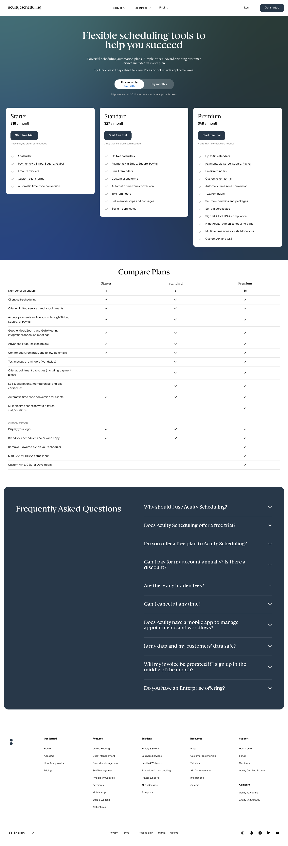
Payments (98, 785)
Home (47, 749)
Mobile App (99, 792)
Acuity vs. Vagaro (248, 793)
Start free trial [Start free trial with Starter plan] (24, 135)
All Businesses (150, 785)
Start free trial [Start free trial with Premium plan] (212, 135)
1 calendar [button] (24, 156)
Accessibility (146, 833)
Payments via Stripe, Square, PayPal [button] (41, 164)
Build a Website (101, 800)
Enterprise (147, 792)
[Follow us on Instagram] (243, 833)
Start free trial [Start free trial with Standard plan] (118, 135)
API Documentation (201, 771)
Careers (194, 785)
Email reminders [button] (28, 171)
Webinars (244, 763)
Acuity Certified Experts (252, 771)
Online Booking (101, 749)
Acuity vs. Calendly (249, 800)
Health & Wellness (152, 763)
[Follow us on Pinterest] (251, 833)
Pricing (163, 8)
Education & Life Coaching (156, 771)
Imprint (161, 833)
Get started (272, 8)
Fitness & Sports (150, 778)
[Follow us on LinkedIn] (269, 833)
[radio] (129, 84)
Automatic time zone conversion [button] (39, 186)
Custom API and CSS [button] (218, 239)
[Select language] (21, 833)
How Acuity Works (54, 763)
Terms (125, 833)
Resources (142, 7)
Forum (242, 756)
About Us (49, 756)
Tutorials (195, 763)
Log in (248, 8)
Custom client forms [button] (31, 179)
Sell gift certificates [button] (124, 209)
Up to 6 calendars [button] (123, 156)
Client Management (104, 756)
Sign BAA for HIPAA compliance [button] (226, 216)
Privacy (114, 833)
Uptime (174, 833)
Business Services (152, 756)
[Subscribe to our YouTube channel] (277, 833)
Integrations (197, 778)
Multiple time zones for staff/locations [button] (229, 231)
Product (119, 7)
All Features (99, 807)
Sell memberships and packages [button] (133, 201)
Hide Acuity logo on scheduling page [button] (229, 224)
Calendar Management (105, 763)
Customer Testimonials (203, 756)
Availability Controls (104, 778)
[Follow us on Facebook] (260, 833)
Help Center (246, 749)
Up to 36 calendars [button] (217, 156)
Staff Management (103, 771)
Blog (192, 749)
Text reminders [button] (121, 194)
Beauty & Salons (150, 749)
